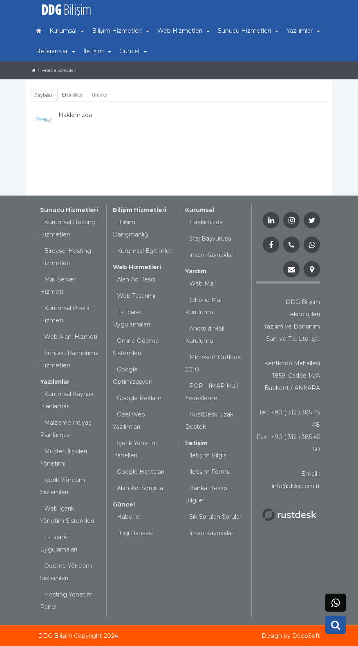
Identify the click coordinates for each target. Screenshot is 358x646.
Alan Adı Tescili (137, 279)
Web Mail (202, 283)
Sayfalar (43, 95)
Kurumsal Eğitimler (144, 250)
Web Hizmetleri (137, 267)
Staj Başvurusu (210, 238)
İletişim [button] (97, 51)
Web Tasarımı (136, 295)
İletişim (196, 443)
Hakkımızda (206, 222)
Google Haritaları (140, 471)
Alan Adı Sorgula (140, 488)
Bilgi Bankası (135, 533)
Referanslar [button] (55, 51)
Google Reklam (139, 398)
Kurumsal (199, 210)
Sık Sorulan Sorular (215, 516)
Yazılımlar (54, 381)
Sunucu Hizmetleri (69, 210)
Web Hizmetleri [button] (183, 30)
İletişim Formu (209, 471)
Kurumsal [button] (66, 30)
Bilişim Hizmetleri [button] (120, 30)
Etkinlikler (72, 95)
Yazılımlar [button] (303, 30)
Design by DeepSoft (291, 635)
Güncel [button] (133, 51)
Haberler (129, 516)
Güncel (124, 504)
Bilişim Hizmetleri (139, 210)
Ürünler (99, 95)
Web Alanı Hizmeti (70, 336)
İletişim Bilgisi (208, 455)
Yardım (195, 271)
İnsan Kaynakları (212, 255)
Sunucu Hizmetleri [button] (248, 30)
